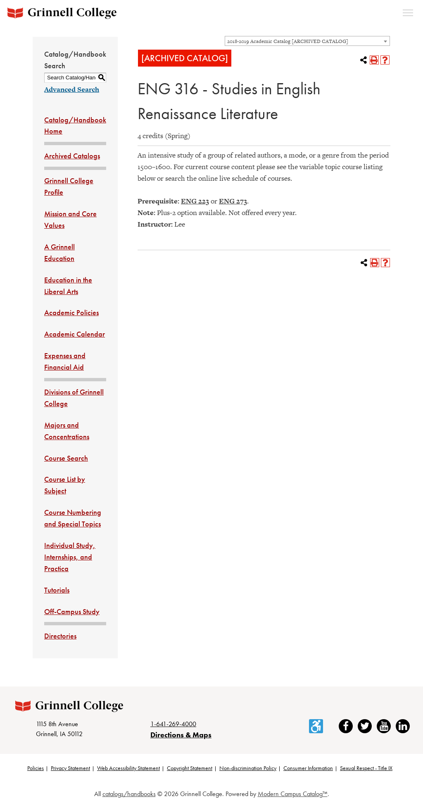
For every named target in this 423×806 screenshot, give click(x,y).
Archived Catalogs (72, 155)
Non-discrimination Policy (247, 768)
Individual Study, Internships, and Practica (69, 557)
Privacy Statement (70, 768)
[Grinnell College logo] (62, 13)
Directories (60, 636)
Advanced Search (71, 89)
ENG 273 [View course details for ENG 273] (233, 201)
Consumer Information (308, 768)
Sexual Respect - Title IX (366, 768)
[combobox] (307, 41)
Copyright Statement (189, 768)
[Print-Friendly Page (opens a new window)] (374, 60)
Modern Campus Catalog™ (293, 794)
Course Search (66, 458)
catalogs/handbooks (129, 794)
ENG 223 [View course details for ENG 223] (195, 201)
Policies (35, 768)
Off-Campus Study (72, 611)
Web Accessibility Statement (128, 768)
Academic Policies (71, 312)
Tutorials (56, 590)
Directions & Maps (181, 735)
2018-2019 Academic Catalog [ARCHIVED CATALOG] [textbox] (287, 41)
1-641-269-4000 (173, 724)
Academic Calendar (74, 334)
